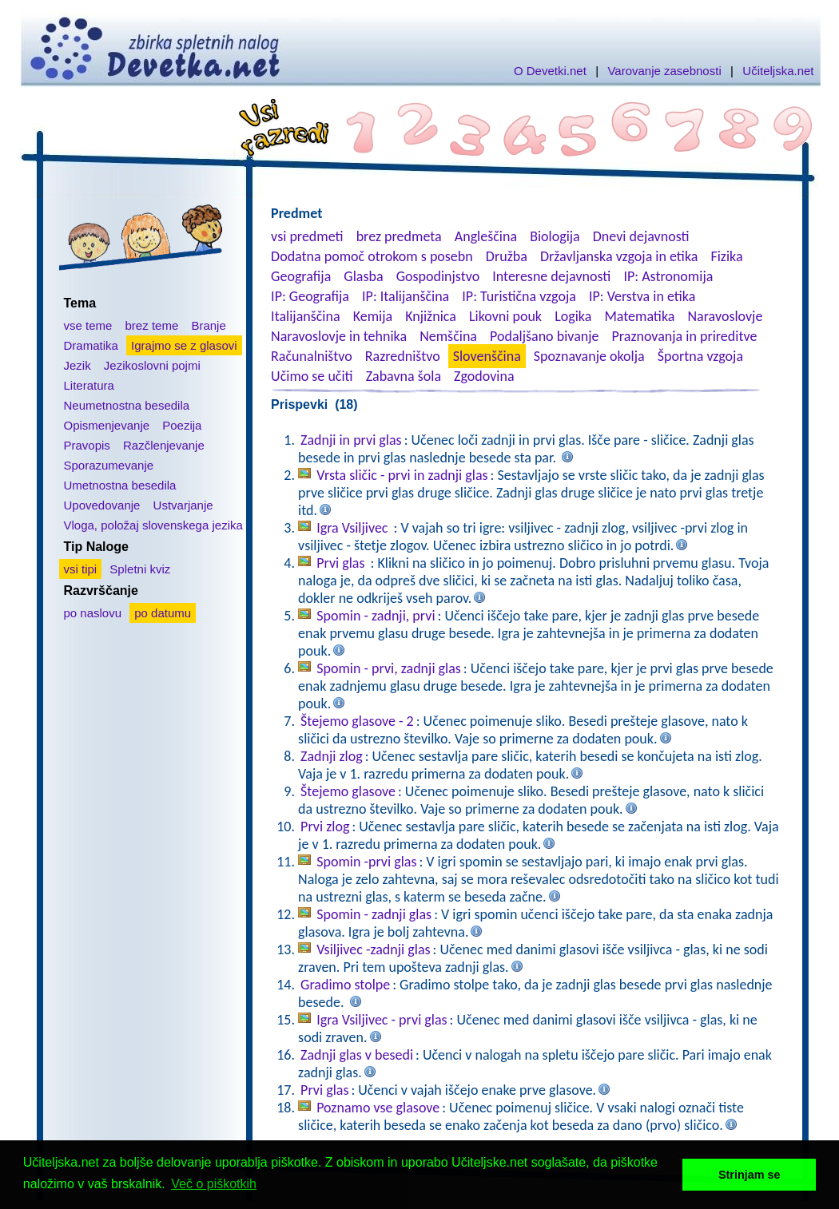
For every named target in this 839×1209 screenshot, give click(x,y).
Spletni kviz (139, 569)
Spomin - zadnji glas (373, 914)
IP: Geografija (310, 296)
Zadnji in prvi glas (351, 440)
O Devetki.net (550, 70)
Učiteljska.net (777, 70)
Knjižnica (430, 316)
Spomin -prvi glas (366, 861)
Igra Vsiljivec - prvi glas (381, 1020)
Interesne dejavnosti (551, 276)
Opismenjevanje (107, 425)
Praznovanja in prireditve (684, 336)
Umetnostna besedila (120, 485)
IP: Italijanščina (405, 296)
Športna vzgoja (700, 356)
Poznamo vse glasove (377, 1107)
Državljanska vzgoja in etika (619, 256)
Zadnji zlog (331, 756)
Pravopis (87, 445)
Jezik (77, 365)
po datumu (162, 613)
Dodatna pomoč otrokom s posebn (372, 256)
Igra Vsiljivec (353, 528)
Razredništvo (402, 356)
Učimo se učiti (312, 376)
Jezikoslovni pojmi (152, 365)
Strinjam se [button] (749, 1174)
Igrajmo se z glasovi (184, 345)
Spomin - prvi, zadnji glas (388, 668)
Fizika (726, 256)
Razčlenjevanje (164, 445)
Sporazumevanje (109, 465)
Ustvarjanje (183, 505)
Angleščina (486, 236)
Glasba (363, 276)
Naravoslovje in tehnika (339, 336)
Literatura (89, 385)
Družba (506, 256)
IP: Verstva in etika (642, 296)
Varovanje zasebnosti (664, 70)
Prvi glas (342, 563)
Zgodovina (484, 376)
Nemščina (448, 336)
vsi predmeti (307, 236)
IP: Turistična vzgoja (519, 296)
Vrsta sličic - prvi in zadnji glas (401, 475)
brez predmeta (399, 236)
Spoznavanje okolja (589, 356)
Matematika (639, 316)
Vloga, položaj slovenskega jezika (153, 525)
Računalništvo (311, 356)
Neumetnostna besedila (127, 405)
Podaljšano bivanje (544, 336)
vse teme (88, 325)
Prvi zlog (324, 826)
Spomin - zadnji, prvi (375, 615)
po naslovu (93, 613)
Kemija (372, 316)
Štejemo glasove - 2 (357, 721)
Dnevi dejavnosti (641, 236)
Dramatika (91, 345)
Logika (573, 316)
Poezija (181, 425)
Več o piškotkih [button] (213, 1184)
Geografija (301, 276)
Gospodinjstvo (438, 276)
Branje (208, 325)
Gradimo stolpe (345, 984)
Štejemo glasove (348, 791)
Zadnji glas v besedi (356, 1055)
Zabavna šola (403, 376)
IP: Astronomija (668, 276)
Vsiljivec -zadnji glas (373, 949)
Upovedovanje (102, 505)
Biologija (555, 236)
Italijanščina (305, 316)
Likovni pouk (505, 316)
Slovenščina (487, 356)
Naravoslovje (724, 316)
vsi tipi (80, 569)
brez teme (152, 325)
